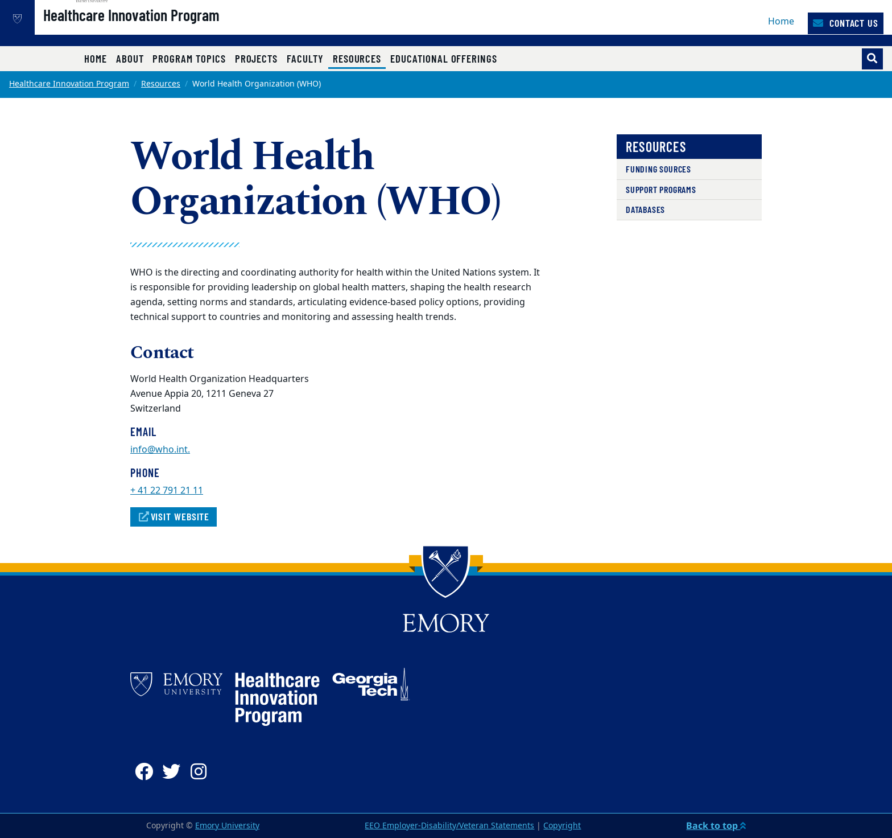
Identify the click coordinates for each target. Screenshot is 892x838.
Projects (256, 58)
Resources (359, 58)
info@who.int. (160, 450)
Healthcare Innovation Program (168, 29)
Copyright (562, 826)
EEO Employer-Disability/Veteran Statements (449, 826)
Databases (645, 209)
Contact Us (845, 23)
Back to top (716, 825)
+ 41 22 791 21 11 (166, 491)
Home (781, 21)
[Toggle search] (872, 58)
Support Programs (661, 189)
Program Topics (188, 58)
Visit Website (173, 516)
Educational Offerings (443, 58)
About (130, 58)
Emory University (227, 826)
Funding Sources (658, 168)
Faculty (305, 58)
